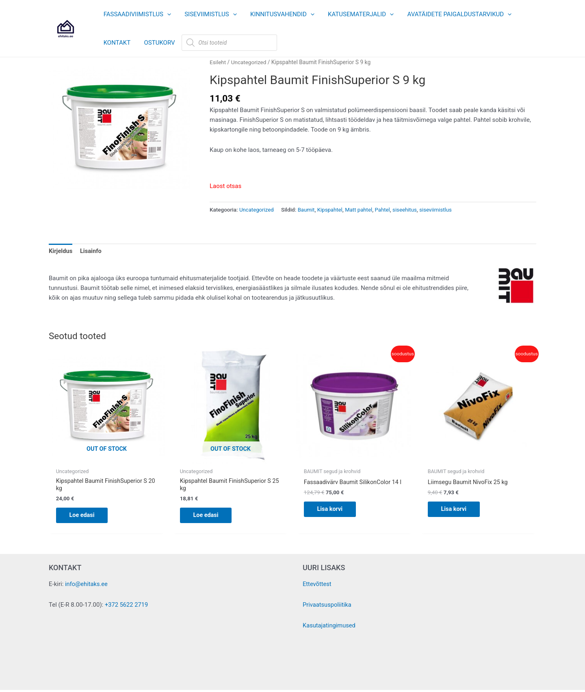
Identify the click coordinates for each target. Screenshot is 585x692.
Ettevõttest (317, 586)
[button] (166, 14)
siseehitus (407, 209)
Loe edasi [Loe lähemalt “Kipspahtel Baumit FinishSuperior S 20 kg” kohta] (85, 516)
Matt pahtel (361, 209)
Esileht (218, 62)
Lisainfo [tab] (91, 251)
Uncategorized (250, 62)
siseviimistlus (439, 209)
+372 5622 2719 (127, 607)
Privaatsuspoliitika (328, 607)
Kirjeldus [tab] (61, 251)
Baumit (307, 209)
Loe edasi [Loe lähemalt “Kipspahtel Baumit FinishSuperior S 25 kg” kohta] (209, 516)
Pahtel (385, 209)
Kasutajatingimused (330, 627)
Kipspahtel (331, 209)
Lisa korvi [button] (333, 516)
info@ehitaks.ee (86, 586)
